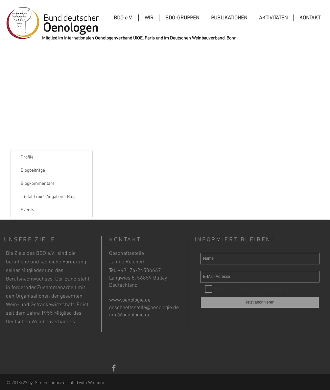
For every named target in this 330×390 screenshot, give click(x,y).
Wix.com (96, 383)
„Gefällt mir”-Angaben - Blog (48, 197)
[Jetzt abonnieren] (259, 302)
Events (27, 210)
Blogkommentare (38, 183)
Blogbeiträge (33, 170)
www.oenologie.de (130, 300)
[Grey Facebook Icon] (113, 368)
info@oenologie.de (130, 315)
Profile (27, 157)
